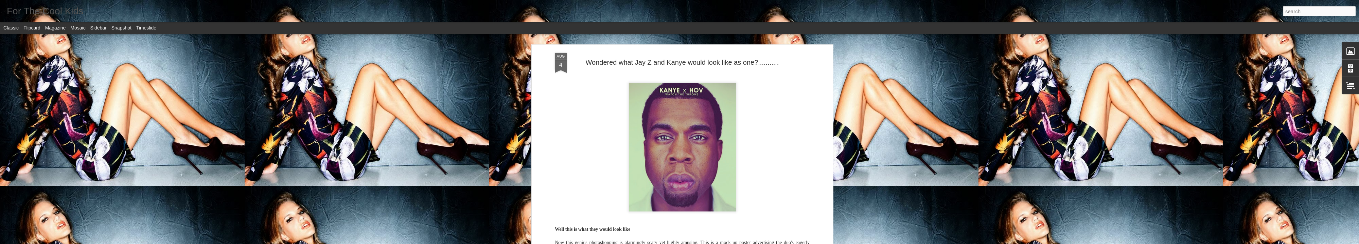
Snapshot (121, 27)
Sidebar (98, 27)
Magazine (55, 27)
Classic (11, 27)
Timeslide (146, 27)
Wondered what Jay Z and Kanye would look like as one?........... (682, 62)
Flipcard (31, 27)
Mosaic (77, 27)
